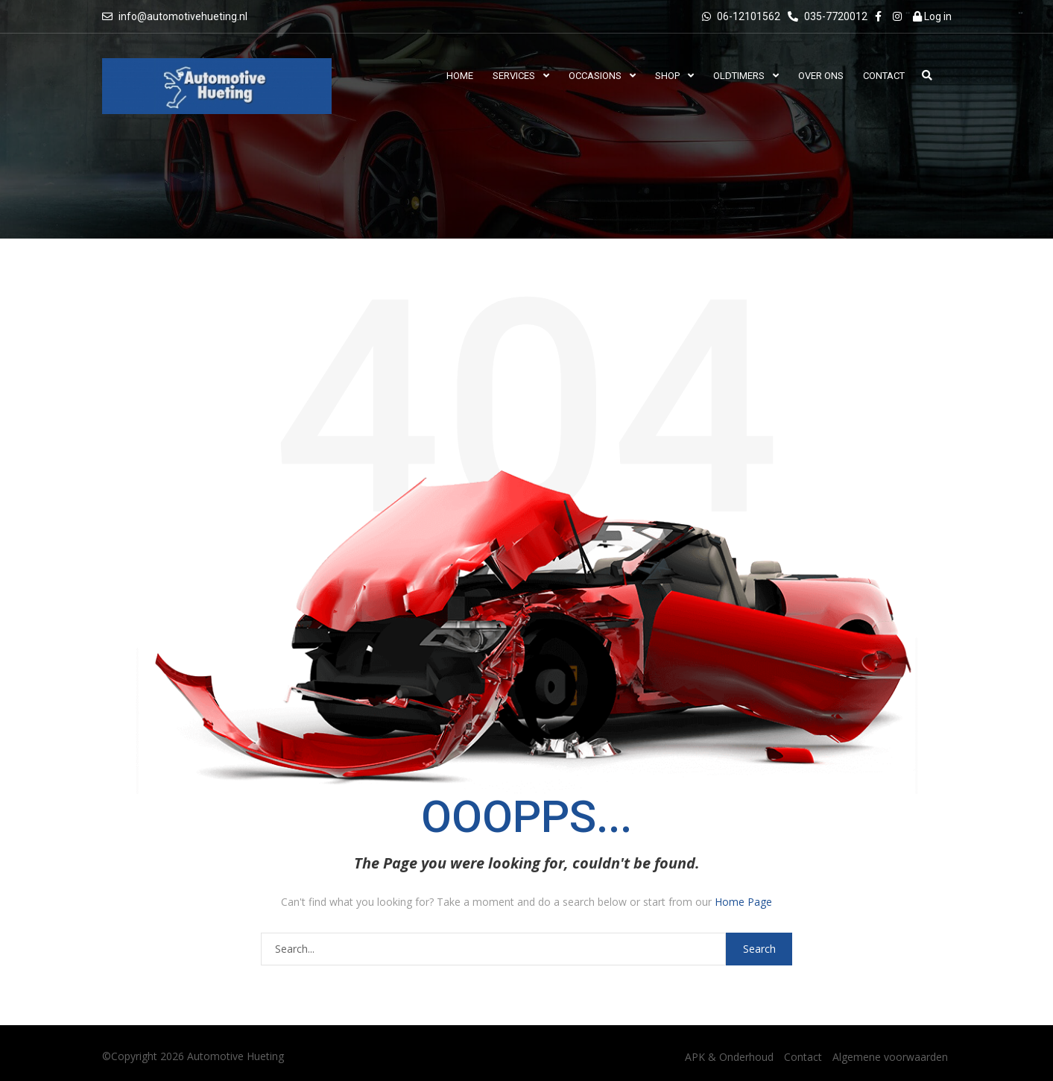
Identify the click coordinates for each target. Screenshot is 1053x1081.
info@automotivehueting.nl (182, 16)
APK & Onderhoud (729, 1057)
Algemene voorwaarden (890, 1057)
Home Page (743, 902)
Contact (803, 1057)
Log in (932, 16)
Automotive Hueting (235, 1056)
